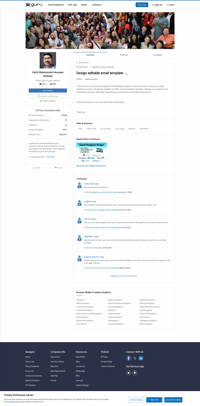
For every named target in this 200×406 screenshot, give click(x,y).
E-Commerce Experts (85, 307)
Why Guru (54, 366)
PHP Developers (146, 324)
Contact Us (80, 366)
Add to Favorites (47, 101)
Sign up (114, 276)
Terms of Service (108, 366)
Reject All (154, 400)
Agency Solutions (33, 380)
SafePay (54, 376)
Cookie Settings (82, 385)
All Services (82, 63)
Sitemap (79, 380)
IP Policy (104, 357)
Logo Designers (146, 310)
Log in (123, 276)
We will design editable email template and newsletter (91, 166)
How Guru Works (57, 362)
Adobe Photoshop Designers (119, 303)
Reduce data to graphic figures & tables (102, 210)
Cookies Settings (136, 400)
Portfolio (124, 55)
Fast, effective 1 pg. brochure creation (102, 268)
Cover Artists (81, 324)
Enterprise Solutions (34, 376)
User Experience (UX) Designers (89, 314)
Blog (77, 362)
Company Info (58, 352)
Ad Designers (113, 321)
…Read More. (50, 157)
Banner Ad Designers (84, 321)
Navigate (30, 352)
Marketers (112, 310)
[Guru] (34, 5)
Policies (105, 352)
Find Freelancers (56, 5)
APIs (78, 376)
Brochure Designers (116, 324)
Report (59, 168)
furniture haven (93, 248)
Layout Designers (115, 317)
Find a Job (30, 371)
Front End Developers (148, 314)
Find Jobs (72, 5)
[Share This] (126, 74)
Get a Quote (48, 90)
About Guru (55, 357)
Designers (80, 300)
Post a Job (142, 5)
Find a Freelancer (32, 366)
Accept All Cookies (173, 400)
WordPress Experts (147, 300)
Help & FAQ (80, 357)
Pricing (53, 380)
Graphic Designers (115, 300)
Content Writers (114, 314)
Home (28, 357)
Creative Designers (115, 307)
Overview (90, 55)
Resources (81, 352)
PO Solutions (31, 385)
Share (37, 168)
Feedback (157, 55)
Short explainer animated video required (103, 192)
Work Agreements (58, 371)
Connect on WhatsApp (48, 96)
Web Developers (82, 303)
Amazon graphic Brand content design (102, 227)
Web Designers (82, 317)
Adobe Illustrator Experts (150, 307)
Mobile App (80, 371)
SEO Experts (145, 317)
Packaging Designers (148, 321)
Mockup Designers (147, 303)
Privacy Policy (106, 362)
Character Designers (84, 310)
